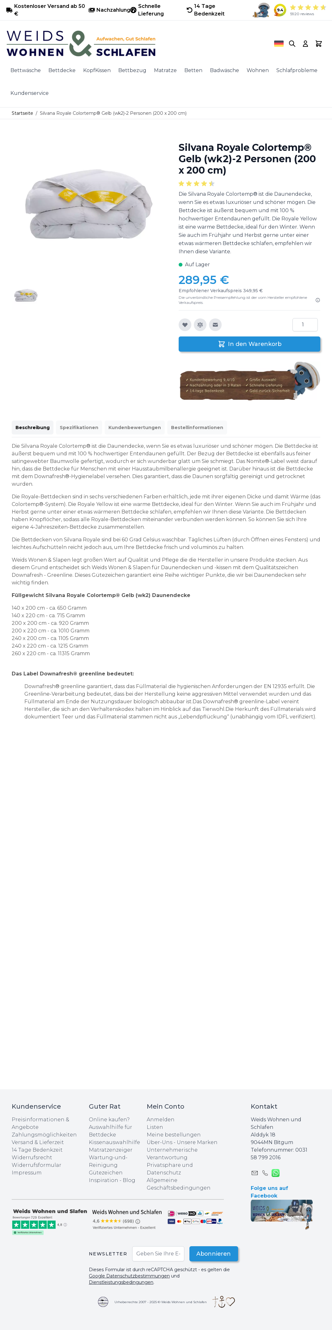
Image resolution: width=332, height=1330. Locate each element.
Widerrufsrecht (32, 1158)
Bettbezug (132, 70)
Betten (193, 70)
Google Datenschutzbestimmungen (129, 1276)
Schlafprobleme (296, 70)
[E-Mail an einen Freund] (215, 324)
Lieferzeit (51, 1142)
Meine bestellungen (174, 1135)
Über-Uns (159, 1142)
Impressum (27, 1173)
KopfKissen (97, 70)
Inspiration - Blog (112, 1180)
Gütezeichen (106, 1173)
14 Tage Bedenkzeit (37, 1150)
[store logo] (131, 44)
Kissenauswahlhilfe (114, 1142)
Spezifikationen (79, 427)
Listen (155, 1127)
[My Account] (305, 43)
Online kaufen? (109, 1120)
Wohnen (258, 70)
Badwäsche (224, 70)
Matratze (165, 70)
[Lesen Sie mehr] (317, 300)
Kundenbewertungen (134, 427)
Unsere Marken (197, 1142)
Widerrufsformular (36, 1165)
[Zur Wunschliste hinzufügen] (185, 324)
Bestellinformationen (197, 427)
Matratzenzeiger (110, 1150)
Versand (22, 1142)
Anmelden (161, 1120)
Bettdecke (62, 70)
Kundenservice (29, 93)
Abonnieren (213, 1253)
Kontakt (264, 1106)
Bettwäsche (25, 70)
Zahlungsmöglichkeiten (44, 1135)
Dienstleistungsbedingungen (121, 1282)
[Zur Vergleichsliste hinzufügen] (200, 324)
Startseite (22, 113)
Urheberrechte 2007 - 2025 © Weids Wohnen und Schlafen (160, 1302)
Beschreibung (32, 427)
